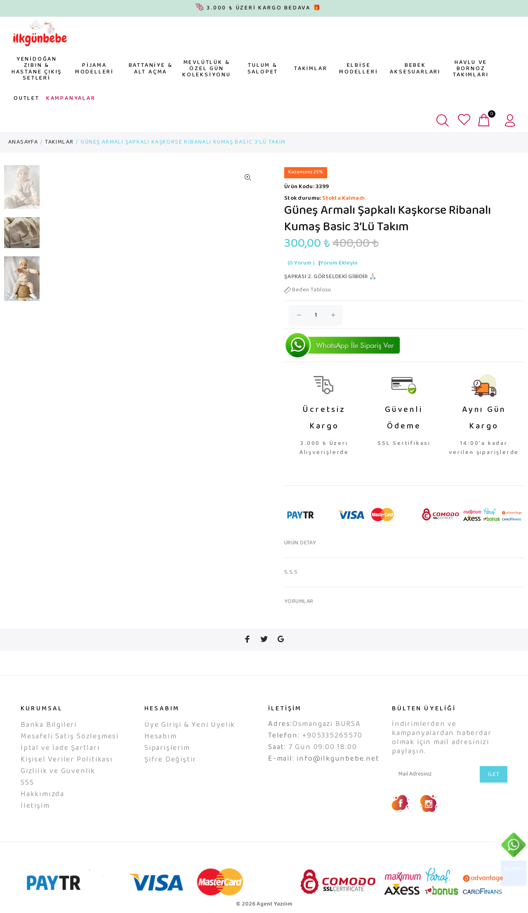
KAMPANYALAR (71, 99)
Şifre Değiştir (170, 760)
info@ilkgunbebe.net (338, 759)
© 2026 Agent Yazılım (264, 904)
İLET (493, 775)
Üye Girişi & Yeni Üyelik (189, 725)
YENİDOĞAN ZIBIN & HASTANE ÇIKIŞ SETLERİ (37, 68)
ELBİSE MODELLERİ (358, 69)
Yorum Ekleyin (339, 263)
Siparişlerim (167, 748)
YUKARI (513, 873)
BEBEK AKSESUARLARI (415, 69)
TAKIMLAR (310, 69)
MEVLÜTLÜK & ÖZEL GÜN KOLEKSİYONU (206, 69)
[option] (22, 191)
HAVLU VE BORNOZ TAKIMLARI (470, 69)
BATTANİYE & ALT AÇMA (151, 69)
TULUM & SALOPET (263, 69)
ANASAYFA (23, 142)
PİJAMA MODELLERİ (94, 69)
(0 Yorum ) (301, 263)
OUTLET (27, 99)
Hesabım (160, 737)
